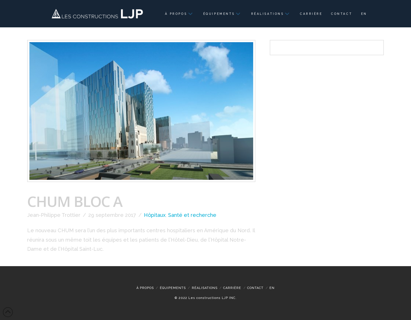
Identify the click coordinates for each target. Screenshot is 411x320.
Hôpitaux (155, 215)
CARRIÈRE (232, 288)
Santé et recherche (192, 215)
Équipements (173, 288)
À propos (145, 288)
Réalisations (204, 288)
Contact (255, 288)
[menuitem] (363, 14)
